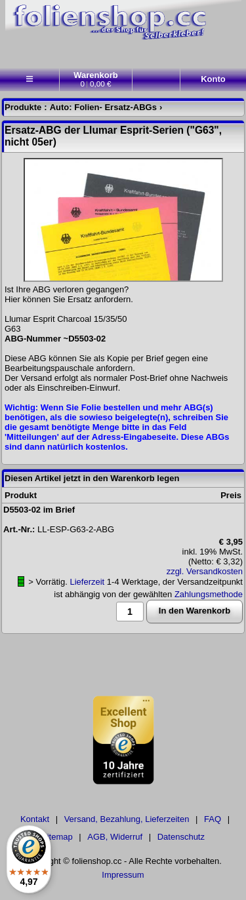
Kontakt (34, 819)
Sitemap (57, 837)
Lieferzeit (87, 582)
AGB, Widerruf (114, 837)
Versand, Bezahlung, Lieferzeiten (127, 819)
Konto (213, 79)
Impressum (123, 875)
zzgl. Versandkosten (205, 571)
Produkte (23, 107)
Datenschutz (181, 837)
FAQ (212, 819)
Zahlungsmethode (208, 594)
